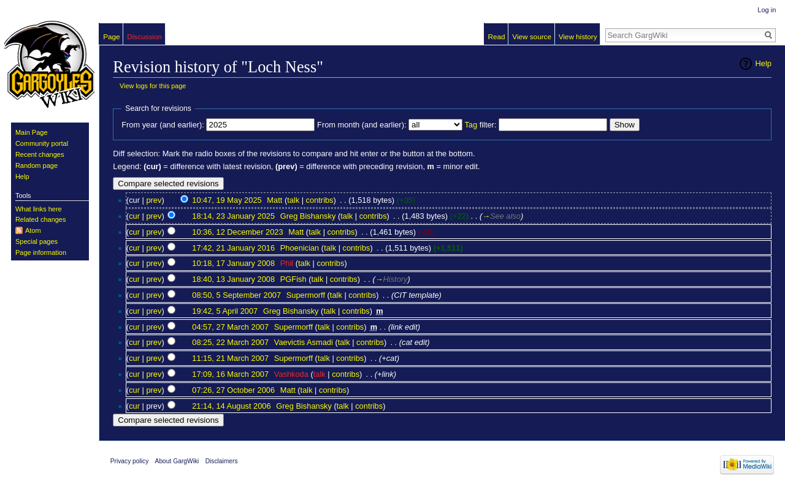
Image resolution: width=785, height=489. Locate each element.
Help (764, 63)
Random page (36, 165)
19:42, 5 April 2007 (225, 311)
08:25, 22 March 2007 (230, 342)
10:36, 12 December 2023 (237, 232)
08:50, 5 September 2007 (236, 295)
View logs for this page (153, 85)
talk (293, 200)
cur (134, 216)
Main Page (31, 132)
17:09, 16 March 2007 (230, 374)
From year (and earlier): (162, 124)
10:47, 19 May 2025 (226, 200)
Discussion (144, 36)
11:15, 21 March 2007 (230, 358)
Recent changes (39, 154)
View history (578, 36)
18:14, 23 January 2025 (233, 216)
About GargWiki (177, 461)
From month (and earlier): (361, 124)
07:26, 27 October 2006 (233, 390)
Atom (33, 230)
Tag (470, 124)
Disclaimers (221, 461)
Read (496, 36)
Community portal (41, 143)
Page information (40, 252)
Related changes (40, 219)
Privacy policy (129, 461)
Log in (766, 9)
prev (153, 200)
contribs (320, 200)
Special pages (36, 241)
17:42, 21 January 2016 (233, 247)
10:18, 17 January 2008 (233, 263)
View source (531, 36)
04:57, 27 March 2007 (230, 327)
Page (111, 36)
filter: (480, 124)
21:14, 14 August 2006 (231, 406)
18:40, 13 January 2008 (233, 279)
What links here (38, 209)
